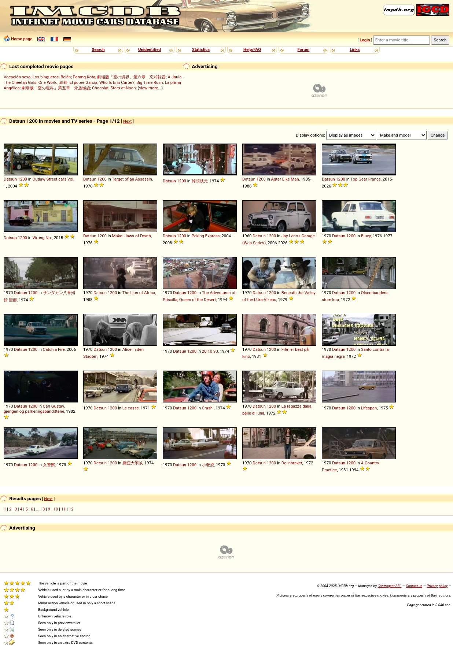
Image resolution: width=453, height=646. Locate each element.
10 (56, 509)
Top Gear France (365, 179)
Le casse (130, 408)
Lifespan (369, 408)
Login (365, 39)
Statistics (201, 49)
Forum (304, 49)
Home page (21, 38)
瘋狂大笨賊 (132, 462)
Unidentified (149, 49)
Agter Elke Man (285, 179)
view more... (150, 87)
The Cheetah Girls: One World (31, 82)
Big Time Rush (149, 82)
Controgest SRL (389, 586)
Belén (65, 76)
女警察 (49, 464)
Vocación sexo (17, 76)
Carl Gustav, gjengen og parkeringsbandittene (34, 409)
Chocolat (100, 87)
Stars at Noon (123, 87)
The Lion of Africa (138, 292)
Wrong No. (42, 237)
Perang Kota (84, 76)
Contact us (414, 586)
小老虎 (208, 464)
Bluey (366, 235)
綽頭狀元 (200, 180)
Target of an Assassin (132, 179)
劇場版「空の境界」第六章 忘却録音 (131, 76)
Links (355, 49)
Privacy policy (437, 586)
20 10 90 (210, 351)
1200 (22, 179)
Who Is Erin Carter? (117, 82)
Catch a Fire (54, 349)
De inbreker (291, 462)
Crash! (208, 408)
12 (71, 509)
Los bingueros (46, 76)
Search (98, 49)
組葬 (63, 82)
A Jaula (175, 76)
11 (63, 509)
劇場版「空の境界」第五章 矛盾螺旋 (56, 87)
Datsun (10, 179)
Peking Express (206, 235)
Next (127, 121)
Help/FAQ (252, 49)
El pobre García (83, 82)
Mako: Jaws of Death (131, 235)
